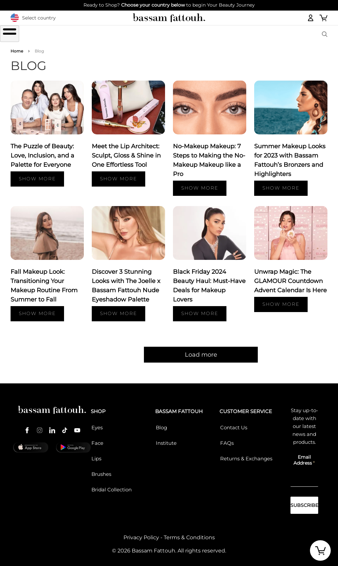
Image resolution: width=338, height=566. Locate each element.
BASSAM (284, 34)
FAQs (227, 439)
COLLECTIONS (236, 34)
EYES (81, 34)
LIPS (113, 34)
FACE (146, 34)
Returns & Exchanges (246, 454)
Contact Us (233, 423)
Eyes (97, 423)
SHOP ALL (48, 34)
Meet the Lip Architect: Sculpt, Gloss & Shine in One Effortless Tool (126, 151)
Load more (169, 350)
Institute (166, 439)
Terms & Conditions (189, 533)
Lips (96, 454)
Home (17, 47)
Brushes (185, 34)
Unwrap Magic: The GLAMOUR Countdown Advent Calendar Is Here (290, 277)
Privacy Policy (141, 533)
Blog (161, 423)
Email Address (302, 456)
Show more (37, 175)
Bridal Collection (111, 485)
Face (97, 439)
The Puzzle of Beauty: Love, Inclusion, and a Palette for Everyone (42, 151)
